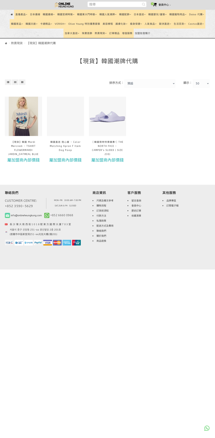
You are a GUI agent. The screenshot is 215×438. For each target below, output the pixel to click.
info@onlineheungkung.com (26, 215)
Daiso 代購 (196, 14)
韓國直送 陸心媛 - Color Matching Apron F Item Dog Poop (65, 146)
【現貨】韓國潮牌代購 (41, 43)
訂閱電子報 (172, 205)
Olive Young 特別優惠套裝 (84, 23)
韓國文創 (32, 23)
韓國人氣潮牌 (108, 14)
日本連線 (35, 14)
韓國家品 (17, 23)
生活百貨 (180, 23)
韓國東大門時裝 (87, 14)
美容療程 (108, 23)
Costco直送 (196, 23)
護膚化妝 (121, 23)
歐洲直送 (165, 23)
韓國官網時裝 (66, 14)
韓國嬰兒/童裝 (157, 14)
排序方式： (116, 83)
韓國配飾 (125, 14)
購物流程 (101, 205)
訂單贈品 (114, 33)
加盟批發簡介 (142, 33)
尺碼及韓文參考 (104, 200)
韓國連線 (49, 14)
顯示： (187, 83)
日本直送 (140, 14)
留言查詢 (136, 200)
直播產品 (21, 14)
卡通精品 (46, 23)
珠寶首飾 (87, 33)
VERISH (60, 23)
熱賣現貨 (101, 33)
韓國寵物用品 (178, 14)
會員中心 (136, 205)
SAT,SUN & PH (61, 206)
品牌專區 (171, 200)
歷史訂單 (136, 210)
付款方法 (101, 215)
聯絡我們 (101, 230)
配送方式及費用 (104, 225)
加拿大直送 (72, 33)
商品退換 (101, 240)
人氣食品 (151, 23)
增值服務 (127, 33)
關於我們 (101, 235)
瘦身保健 (136, 23)
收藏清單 (136, 215)
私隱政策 (101, 220)
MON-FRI (58, 200)
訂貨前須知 (102, 210)
